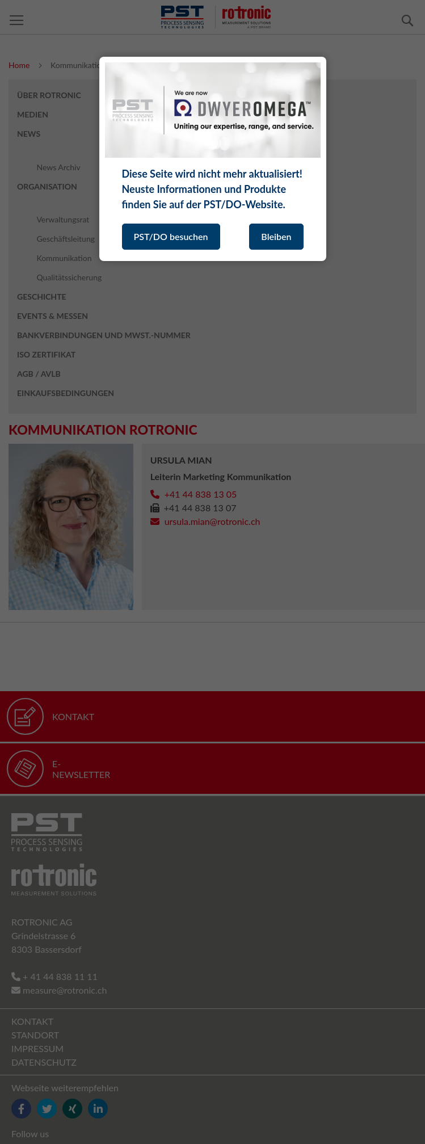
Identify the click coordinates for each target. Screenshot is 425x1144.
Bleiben (276, 236)
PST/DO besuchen (171, 236)
